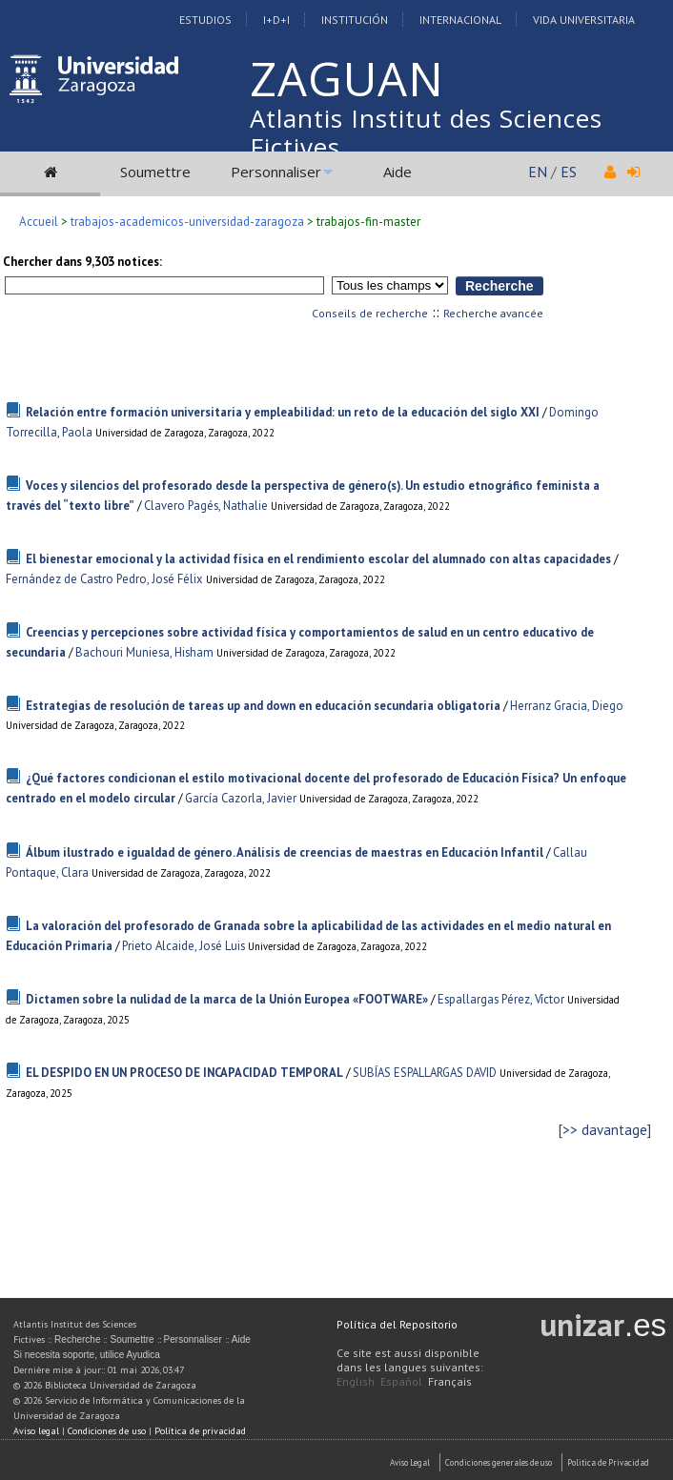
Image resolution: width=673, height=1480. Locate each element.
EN (537, 171)
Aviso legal (36, 1431)
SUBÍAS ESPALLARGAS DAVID (425, 1072)
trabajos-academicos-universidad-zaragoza (187, 221)
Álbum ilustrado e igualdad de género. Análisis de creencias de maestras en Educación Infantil (284, 852)
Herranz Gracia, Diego (566, 706)
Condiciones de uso (107, 1431)
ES (569, 171)
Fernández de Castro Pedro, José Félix (104, 579)
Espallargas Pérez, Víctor (501, 999)
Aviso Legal (410, 1462)
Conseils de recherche (370, 313)
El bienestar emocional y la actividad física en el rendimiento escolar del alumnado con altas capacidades (318, 559)
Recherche (77, 1339)
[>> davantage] (605, 1130)
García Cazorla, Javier (240, 798)
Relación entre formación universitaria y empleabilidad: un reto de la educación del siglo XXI (283, 412)
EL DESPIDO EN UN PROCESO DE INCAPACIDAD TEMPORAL (184, 1072)
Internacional (460, 19)
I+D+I (276, 19)
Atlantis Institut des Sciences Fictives (426, 132)
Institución (354, 19)
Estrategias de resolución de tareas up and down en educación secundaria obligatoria (263, 706)
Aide (397, 171)
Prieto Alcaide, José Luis (183, 946)
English (355, 1381)
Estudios (205, 19)
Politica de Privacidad (608, 1462)
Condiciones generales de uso (498, 1462)
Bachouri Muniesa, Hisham (144, 652)
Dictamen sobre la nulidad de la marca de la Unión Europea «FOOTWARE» (227, 999)
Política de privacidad (200, 1431)
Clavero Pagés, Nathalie (206, 505)
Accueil (38, 221)
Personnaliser (276, 171)
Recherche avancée (493, 313)
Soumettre (155, 171)
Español (401, 1381)
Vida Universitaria (584, 19)
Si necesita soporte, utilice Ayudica (86, 1354)
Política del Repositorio (397, 1324)
